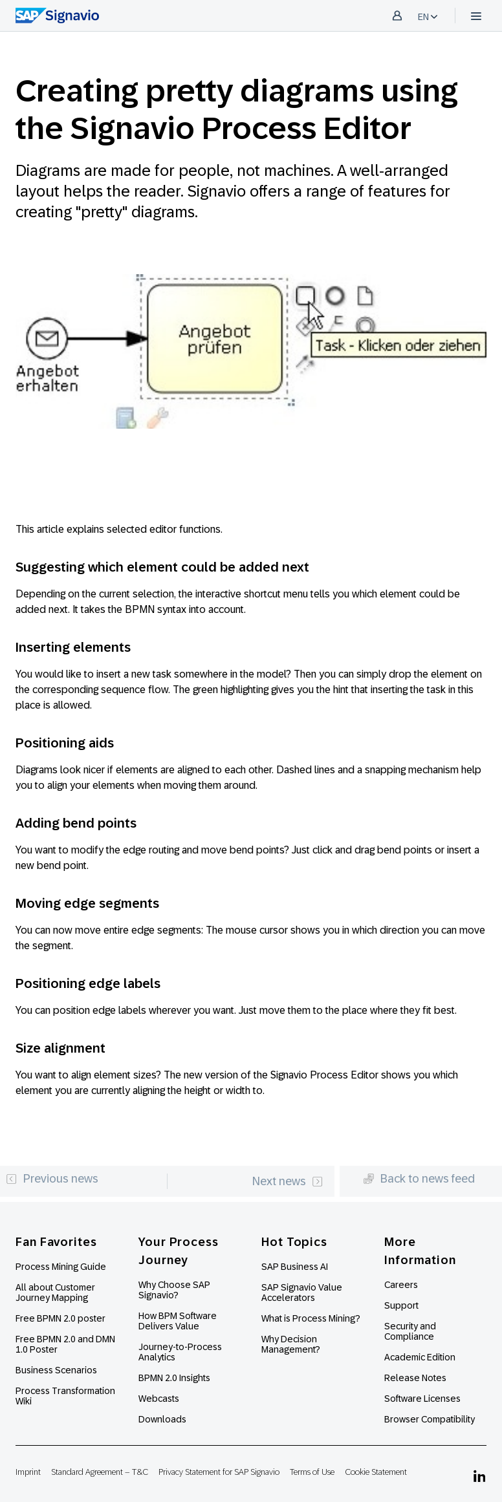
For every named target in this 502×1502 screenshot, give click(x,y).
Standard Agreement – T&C (99, 1472)
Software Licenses (422, 1398)
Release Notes (415, 1378)
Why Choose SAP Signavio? (174, 1290)
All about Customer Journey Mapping (55, 1292)
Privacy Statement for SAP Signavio (218, 1472)
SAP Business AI (294, 1266)
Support (401, 1305)
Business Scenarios (56, 1370)
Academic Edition (419, 1357)
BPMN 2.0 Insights (174, 1378)
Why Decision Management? (290, 1344)
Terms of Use (312, 1472)
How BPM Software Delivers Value (177, 1321)
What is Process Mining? (310, 1318)
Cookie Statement (376, 1472)
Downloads (162, 1419)
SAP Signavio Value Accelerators (301, 1292)
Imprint (28, 1472)
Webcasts (158, 1398)
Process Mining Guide (61, 1266)
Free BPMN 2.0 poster (60, 1318)
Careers (401, 1285)
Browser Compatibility (429, 1419)
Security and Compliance (410, 1331)
